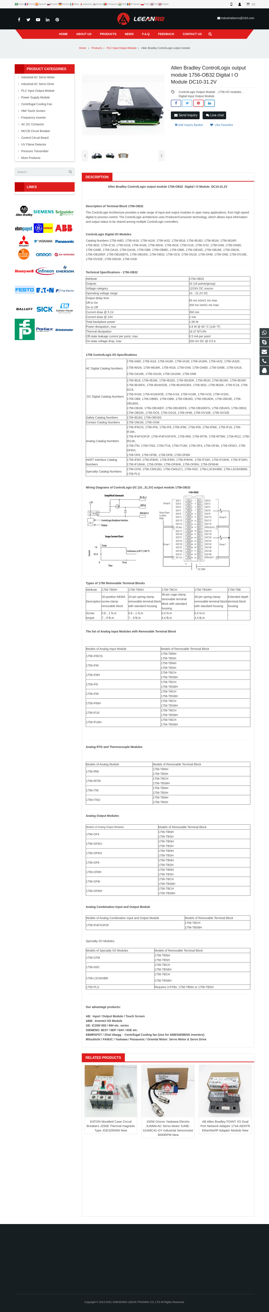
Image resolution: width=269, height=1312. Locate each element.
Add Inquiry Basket (189, 125)
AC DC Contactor (32, 124)
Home (82, 48)
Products (97, 48)
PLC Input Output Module (122, 48)
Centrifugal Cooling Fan (36, 104)
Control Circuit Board (35, 137)
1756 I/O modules (229, 92)
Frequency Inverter (33, 117)
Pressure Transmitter (35, 151)
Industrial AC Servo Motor (38, 77)
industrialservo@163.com (237, 18)
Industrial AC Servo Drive (37, 84)
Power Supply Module (35, 97)
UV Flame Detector (33, 144)
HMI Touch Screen (33, 111)
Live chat (215, 115)
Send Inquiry (185, 115)
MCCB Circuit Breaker (35, 131)
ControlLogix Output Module (197, 92)
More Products (30, 158)
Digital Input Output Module (196, 96)
